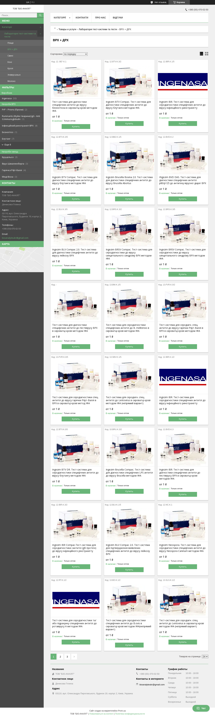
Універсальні (14, 74)
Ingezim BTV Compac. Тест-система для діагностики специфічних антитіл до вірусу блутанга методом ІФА (128, 104)
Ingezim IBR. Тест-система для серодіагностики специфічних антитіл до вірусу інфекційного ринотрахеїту (182, 104)
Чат (201, 708)
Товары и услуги (67, 29)
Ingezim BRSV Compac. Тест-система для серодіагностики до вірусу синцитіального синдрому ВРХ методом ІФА (129, 254)
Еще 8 (8, 144)
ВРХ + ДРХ (12, 49)
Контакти (82, 17)
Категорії (7, 26)
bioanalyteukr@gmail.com (15, 237)
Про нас (100, 17)
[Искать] (40, 15)
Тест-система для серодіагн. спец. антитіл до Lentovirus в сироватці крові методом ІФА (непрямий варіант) (128, 400)
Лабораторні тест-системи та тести (20, 35)
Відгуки (118, 17)
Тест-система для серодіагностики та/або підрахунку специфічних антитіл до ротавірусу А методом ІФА (74, 623)
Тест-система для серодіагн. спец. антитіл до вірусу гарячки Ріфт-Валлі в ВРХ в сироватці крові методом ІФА (181, 327)
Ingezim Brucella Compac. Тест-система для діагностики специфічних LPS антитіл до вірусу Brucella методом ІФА (129, 472)
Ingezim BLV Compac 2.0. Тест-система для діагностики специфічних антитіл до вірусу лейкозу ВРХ (75, 252)
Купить (76, 126)
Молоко (11, 81)
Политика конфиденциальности (130, 714)
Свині (10, 55)
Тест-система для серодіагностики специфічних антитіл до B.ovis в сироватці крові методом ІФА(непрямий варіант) (128, 625)
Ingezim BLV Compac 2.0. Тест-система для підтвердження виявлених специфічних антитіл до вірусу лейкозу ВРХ (128, 549)
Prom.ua (122, 711)
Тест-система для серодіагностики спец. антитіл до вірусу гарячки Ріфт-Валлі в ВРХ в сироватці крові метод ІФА (75, 400)
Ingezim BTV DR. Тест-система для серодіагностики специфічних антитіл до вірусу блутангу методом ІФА (75, 472)
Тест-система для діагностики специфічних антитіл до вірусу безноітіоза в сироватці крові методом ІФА (74, 106)
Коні (10, 62)
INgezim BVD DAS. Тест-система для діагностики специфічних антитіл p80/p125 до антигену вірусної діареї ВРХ (182, 180)
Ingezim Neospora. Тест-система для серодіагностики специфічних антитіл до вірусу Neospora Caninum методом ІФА (182, 548)
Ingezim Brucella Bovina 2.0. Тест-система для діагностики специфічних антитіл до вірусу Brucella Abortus (129, 180)
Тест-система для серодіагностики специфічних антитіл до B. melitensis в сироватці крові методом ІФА (127, 327)
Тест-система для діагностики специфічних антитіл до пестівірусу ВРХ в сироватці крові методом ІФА (74, 327)
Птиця (10, 43)
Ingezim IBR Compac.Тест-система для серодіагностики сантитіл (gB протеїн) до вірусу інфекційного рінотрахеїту (74, 548)
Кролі (10, 68)
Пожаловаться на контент (101, 714)
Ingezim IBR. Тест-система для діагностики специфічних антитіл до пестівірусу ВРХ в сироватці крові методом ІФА (179, 474)
